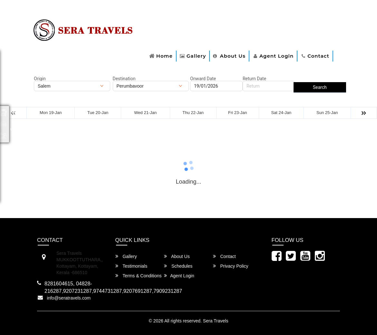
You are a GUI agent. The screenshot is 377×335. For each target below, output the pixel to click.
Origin (40, 78)
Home (164, 56)
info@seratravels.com (69, 298)
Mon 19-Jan (51, 112)
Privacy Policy (230, 266)
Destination (124, 78)
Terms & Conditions (138, 275)
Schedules (178, 266)
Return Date (254, 78)
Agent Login (276, 56)
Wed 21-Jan (145, 112)
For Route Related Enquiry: (62, 11)
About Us (232, 56)
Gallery (196, 56)
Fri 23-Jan (237, 112)
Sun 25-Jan (327, 112)
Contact (318, 56)
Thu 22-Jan (193, 112)
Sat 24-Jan (281, 112)
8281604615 (111, 11)
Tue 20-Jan (97, 112)
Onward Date (203, 78)
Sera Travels (215, 320)
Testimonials (131, 266)
